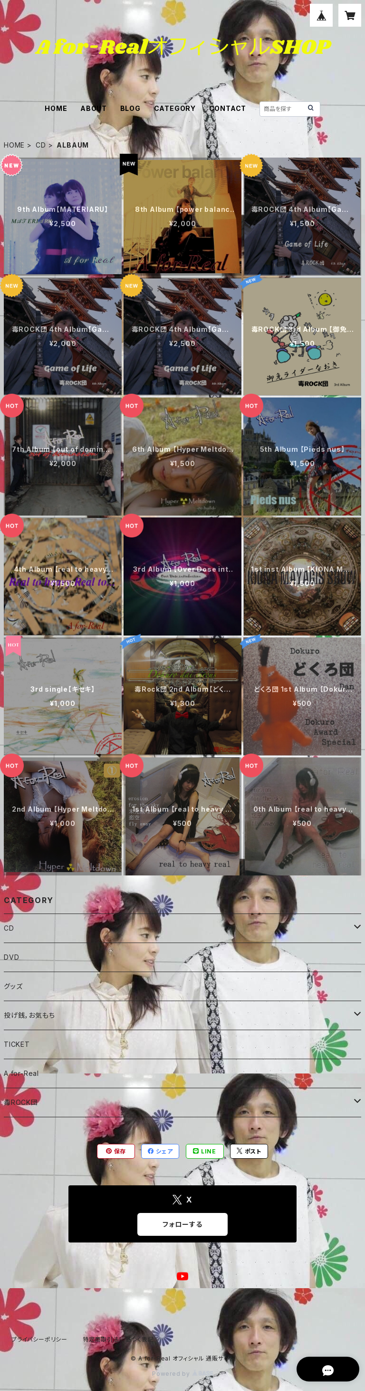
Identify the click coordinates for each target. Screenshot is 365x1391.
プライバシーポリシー (39, 1339)
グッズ (13, 986)
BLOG (130, 108)
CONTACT (228, 108)
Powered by (182, 1373)
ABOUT (93, 108)
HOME (56, 108)
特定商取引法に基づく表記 (118, 1339)
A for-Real (21, 1073)
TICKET (17, 1044)
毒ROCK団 (21, 1102)
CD (41, 145)
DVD (11, 957)
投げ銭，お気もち (29, 1015)
